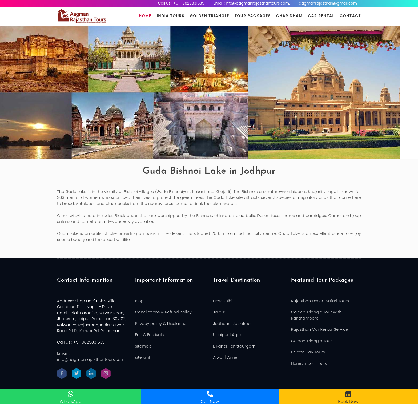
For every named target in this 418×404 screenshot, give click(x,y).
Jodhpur (221, 323)
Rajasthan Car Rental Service (319, 329)
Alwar (218, 357)
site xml (142, 357)
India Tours (170, 15)
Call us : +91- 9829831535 (181, 3)
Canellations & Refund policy (163, 312)
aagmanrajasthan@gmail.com (328, 3)
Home (145, 15)
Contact (350, 15)
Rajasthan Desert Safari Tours (320, 301)
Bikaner (220, 346)
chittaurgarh (243, 346)
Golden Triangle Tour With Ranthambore (316, 315)
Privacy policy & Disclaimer (161, 323)
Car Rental (321, 15)
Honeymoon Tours (309, 363)
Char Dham (289, 15)
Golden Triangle (209, 15)
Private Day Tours (308, 352)
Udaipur (221, 334)
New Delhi (222, 301)
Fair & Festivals (149, 334)
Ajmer (233, 357)
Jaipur (219, 312)
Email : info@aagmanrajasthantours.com (91, 356)
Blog (139, 301)
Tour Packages (253, 15)
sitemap (143, 346)
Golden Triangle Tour (311, 341)
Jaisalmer (242, 323)
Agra (236, 334)
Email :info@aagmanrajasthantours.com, (251, 3)
